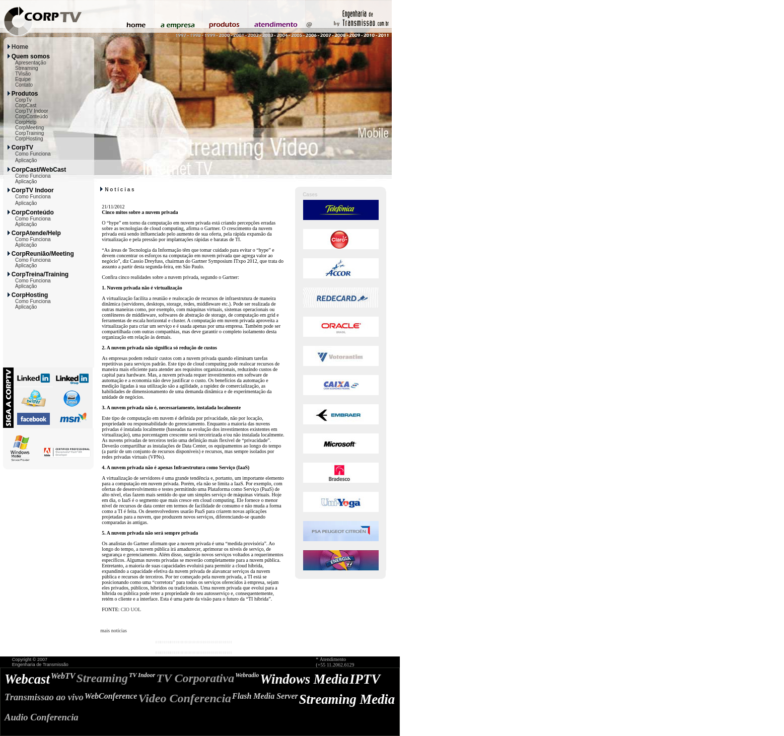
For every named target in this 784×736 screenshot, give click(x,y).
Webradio (247, 675)
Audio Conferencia (42, 717)
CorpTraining (29, 133)
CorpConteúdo (31, 116)
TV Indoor (142, 675)
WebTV (63, 676)
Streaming (26, 68)
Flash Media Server (265, 696)
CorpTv (23, 100)
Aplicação (26, 160)
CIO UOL (131, 609)
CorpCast (25, 105)
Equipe (23, 79)
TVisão (23, 74)
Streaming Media (347, 699)
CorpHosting (29, 138)
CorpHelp (25, 122)
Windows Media (304, 679)
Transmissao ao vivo (44, 697)
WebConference (111, 696)
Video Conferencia (184, 698)
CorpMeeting (29, 127)
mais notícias (113, 630)
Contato (24, 85)
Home (20, 46)
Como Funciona (33, 154)
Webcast (27, 679)
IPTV (364, 679)
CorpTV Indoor (31, 111)
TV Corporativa (195, 678)
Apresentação (30, 62)
